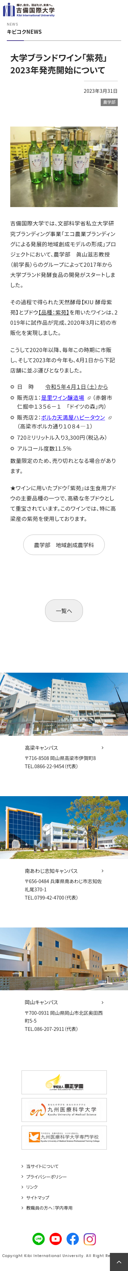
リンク (32, 1187)
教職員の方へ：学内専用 (49, 1208)
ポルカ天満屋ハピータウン (73, 417)
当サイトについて (42, 1166)
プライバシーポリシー (46, 1177)
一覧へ (64, 611)
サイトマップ (37, 1197)
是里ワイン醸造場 (62, 397)
